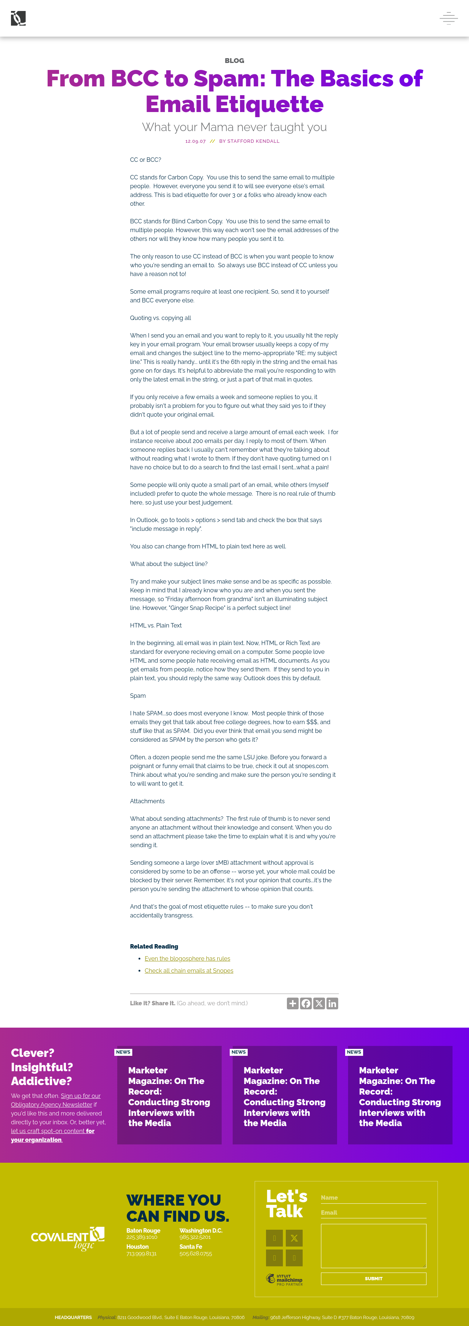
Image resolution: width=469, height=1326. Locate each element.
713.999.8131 (141, 1253)
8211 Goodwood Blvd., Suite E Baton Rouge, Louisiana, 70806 (180, 1317)
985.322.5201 (195, 1237)
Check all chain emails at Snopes (189, 970)
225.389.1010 (141, 1237)
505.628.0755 (196, 1253)
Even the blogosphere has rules (187, 958)
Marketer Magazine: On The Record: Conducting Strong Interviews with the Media (169, 1096)
